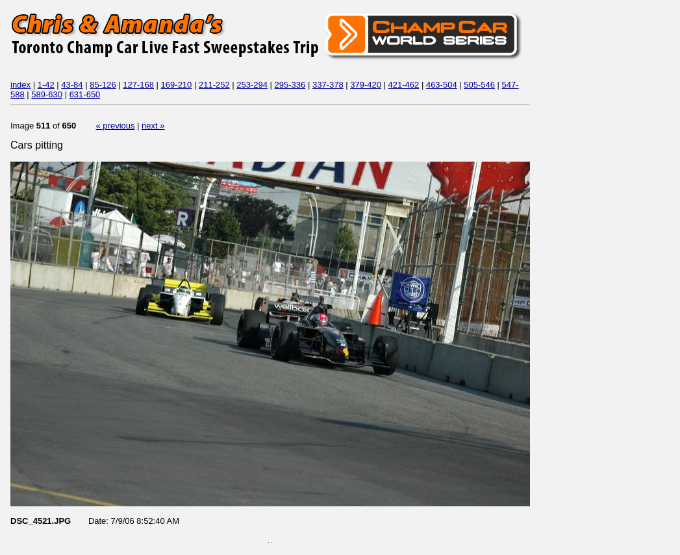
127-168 (138, 85)
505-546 (479, 85)
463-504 (441, 85)
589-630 (46, 94)
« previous (115, 125)
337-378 (328, 85)
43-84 (71, 85)
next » (153, 125)
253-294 (252, 85)
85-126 (103, 85)
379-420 (365, 85)
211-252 (214, 85)
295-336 (290, 85)
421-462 (404, 85)
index (20, 85)
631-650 (85, 94)
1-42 (46, 85)
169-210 (176, 85)
